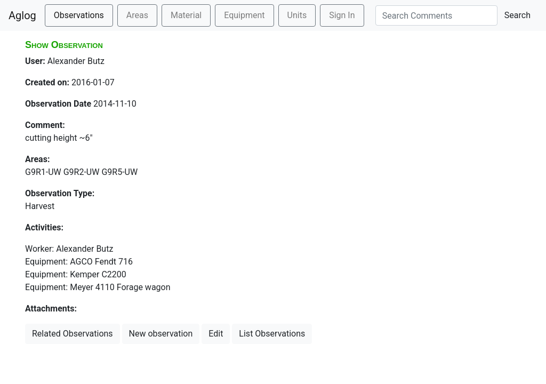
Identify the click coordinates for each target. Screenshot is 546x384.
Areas (137, 15)
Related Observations (72, 334)
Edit (215, 334)
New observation (161, 334)
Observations (79, 15)
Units (297, 15)
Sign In (342, 15)
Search (517, 15)
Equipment (244, 15)
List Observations (272, 334)
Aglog (22, 15)
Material (186, 15)
